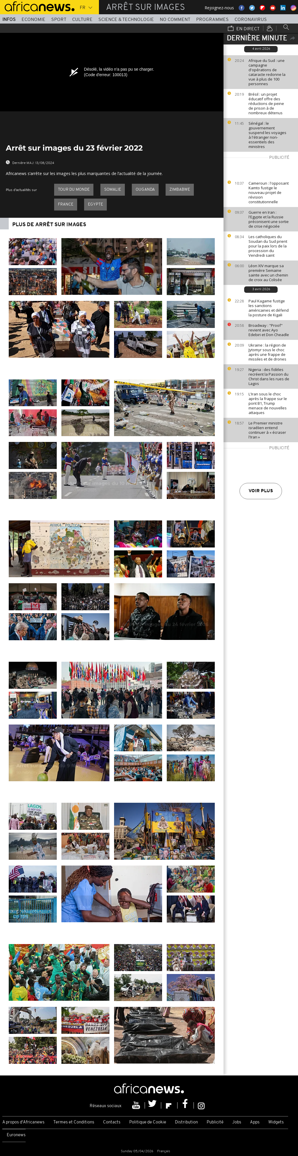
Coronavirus (251, 19)
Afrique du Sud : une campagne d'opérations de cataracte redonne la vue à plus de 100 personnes (267, 72)
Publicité (215, 1122)
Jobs (236, 1122)
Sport (58, 19)
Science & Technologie (126, 19)
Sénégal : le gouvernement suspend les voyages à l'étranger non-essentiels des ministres (267, 135)
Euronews (16, 1135)
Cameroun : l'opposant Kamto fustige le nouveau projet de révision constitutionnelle (269, 192)
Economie (33, 19)
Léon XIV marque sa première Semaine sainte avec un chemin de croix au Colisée (268, 272)
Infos (9, 19)
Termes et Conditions (73, 1122)
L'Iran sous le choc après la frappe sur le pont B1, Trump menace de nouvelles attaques (268, 403)
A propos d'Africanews (23, 1122)
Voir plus (261, 491)
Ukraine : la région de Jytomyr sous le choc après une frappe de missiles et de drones (267, 352)
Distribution (186, 1122)
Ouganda (145, 190)
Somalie (112, 190)
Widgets (276, 1122)
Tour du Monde (74, 190)
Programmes (212, 19)
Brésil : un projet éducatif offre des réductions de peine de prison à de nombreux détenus (266, 103)
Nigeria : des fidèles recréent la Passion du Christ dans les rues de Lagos (269, 376)
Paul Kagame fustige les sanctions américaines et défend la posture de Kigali (269, 308)
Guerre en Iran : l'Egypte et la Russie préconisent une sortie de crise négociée (269, 219)
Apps (255, 1122)
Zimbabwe (179, 190)
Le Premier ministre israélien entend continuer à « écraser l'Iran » (267, 430)
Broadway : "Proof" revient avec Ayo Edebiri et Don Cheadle (269, 330)
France (65, 204)
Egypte (95, 204)
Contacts (111, 1122)
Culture (82, 19)
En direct (244, 28)
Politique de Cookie (147, 1122)
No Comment (175, 19)
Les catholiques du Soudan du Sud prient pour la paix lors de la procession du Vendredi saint (268, 246)
